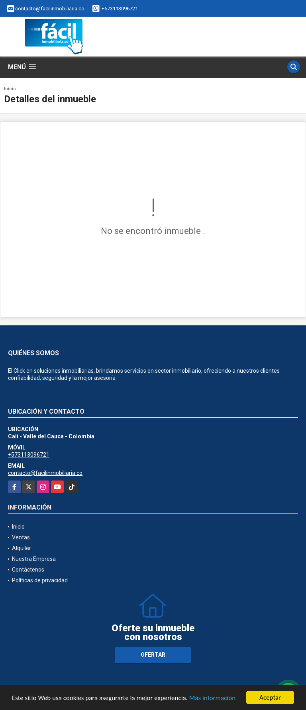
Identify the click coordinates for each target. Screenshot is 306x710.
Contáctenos (28, 569)
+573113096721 (120, 9)
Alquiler (21, 548)
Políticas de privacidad (40, 580)
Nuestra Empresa (34, 559)
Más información (212, 698)
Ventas (21, 537)
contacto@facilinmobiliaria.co (45, 473)
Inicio (10, 88)
